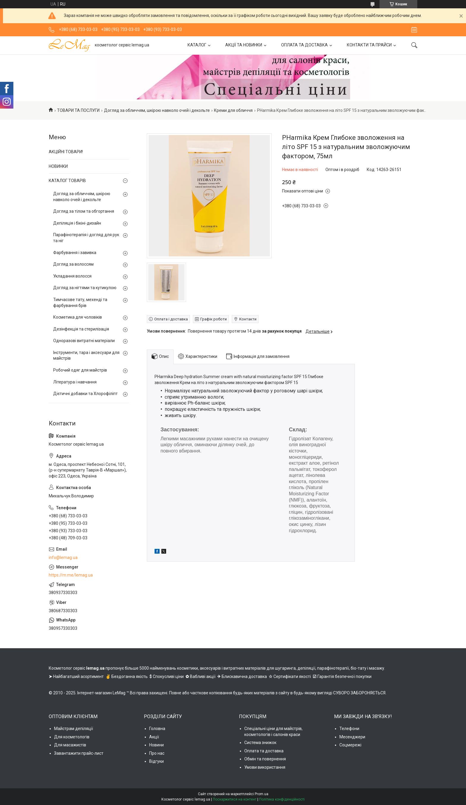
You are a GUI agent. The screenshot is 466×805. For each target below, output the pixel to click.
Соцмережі (350, 745)
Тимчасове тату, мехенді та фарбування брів (80, 302)
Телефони (349, 728)
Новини (156, 745)
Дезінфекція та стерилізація (81, 329)
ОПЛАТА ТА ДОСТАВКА (304, 45)
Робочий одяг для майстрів (80, 370)
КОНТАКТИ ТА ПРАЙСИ (369, 45)
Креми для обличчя (233, 110)
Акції (154, 736)
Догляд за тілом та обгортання (83, 211)
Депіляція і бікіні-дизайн (77, 223)
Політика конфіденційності (282, 799)
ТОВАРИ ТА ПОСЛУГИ (78, 110)
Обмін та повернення (265, 759)
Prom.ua (261, 794)
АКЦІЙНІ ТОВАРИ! (66, 151)
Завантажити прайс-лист (78, 753)
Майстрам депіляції (73, 728)
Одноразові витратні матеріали (84, 340)
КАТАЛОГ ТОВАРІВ (67, 180)
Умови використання (264, 767)
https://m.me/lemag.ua (71, 575)
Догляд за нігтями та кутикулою (84, 287)
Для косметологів (71, 736)
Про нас (156, 753)
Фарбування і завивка (74, 252)
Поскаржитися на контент (234, 799)
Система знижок (260, 742)
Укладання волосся (72, 276)
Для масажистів (70, 745)
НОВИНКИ (58, 166)
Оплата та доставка (264, 750)
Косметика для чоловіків (77, 317)
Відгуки (156, 761)
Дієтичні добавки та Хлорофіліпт (85, 393)
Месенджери (352, 736)
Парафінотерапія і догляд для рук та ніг (86, 237)
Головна (157, 728)
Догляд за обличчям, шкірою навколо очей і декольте (157, 110)
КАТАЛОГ (197, 45)
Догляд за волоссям (73, 264)
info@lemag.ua (63, 557)
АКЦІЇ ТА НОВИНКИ (243, 45)
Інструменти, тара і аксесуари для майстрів (86, 355)
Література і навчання (75, 382)
